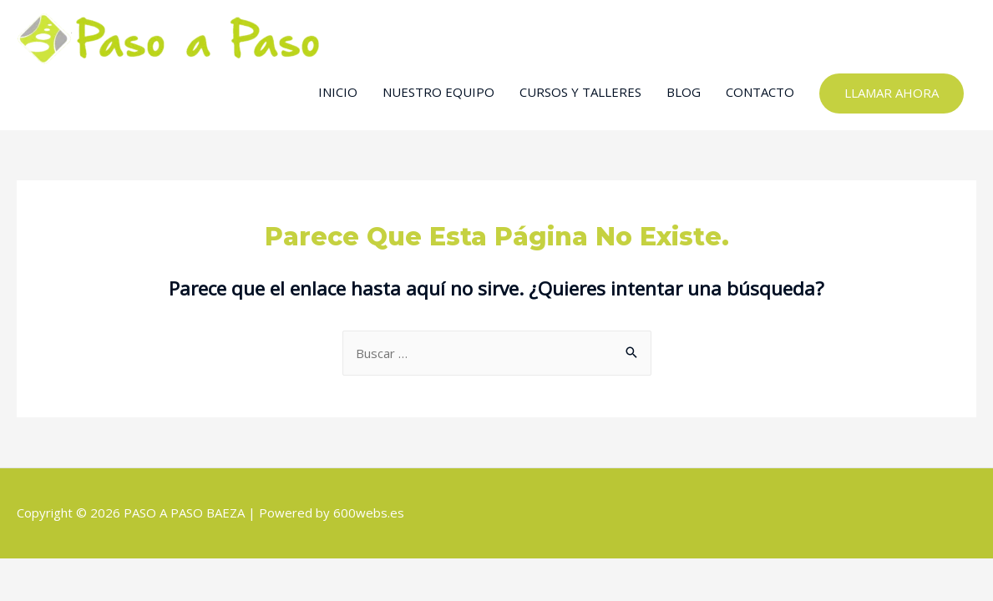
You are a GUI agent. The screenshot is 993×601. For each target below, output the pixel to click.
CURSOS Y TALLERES (580, 91)
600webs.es (368, 512)
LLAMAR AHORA (891, 92)
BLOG (683, 91)
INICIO (337, 91)
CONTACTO (760, 91)
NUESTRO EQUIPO (438, 91)
